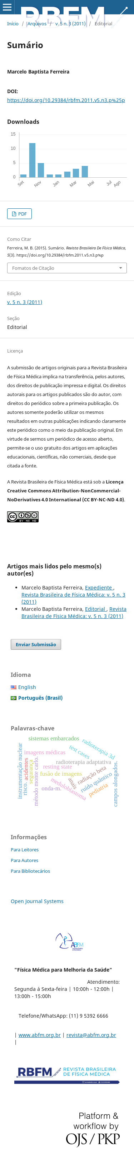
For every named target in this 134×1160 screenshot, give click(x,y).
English (27, 687)
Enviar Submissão (36, 644)
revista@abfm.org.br (91, 1035)
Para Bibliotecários (30, 871)
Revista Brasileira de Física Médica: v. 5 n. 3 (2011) (73, 612)
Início (13, 23)
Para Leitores (25, 849)
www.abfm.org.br (40, 1035)
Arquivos (37, 23)
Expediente (99, 587)
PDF (22, 214)
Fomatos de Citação (33, 268)
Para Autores (24, 860)
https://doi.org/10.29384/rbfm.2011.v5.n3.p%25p (66, 100)
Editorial (95, 609)
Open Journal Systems (37, 901)
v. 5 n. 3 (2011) (70, 23)
